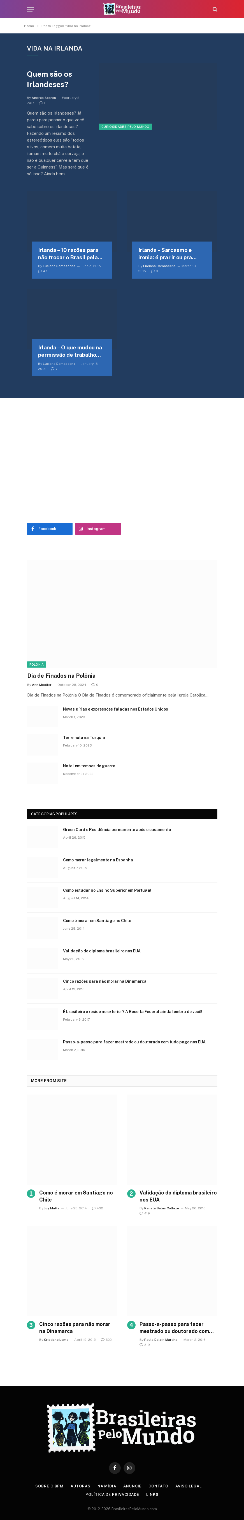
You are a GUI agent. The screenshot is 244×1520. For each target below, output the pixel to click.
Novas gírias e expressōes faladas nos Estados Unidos (115, 709)
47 (42, 271)
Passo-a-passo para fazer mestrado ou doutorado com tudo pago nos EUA (134, 1042)
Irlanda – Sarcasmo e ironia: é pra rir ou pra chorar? (165, 254)
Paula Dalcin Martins (161, 1340)
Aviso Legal (188, 1486)
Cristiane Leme (56, 1340)
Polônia (36, 664)
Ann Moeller (42, 685)
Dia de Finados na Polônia (61, 675)
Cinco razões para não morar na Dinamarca (105, 981)
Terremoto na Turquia (84, 737)
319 (145, 1345)
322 (106, 1340)
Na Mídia (106, 1486)
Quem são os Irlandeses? (49, 79)
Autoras (80, 1486)
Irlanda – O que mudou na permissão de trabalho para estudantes (70, 351)
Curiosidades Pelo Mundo (125, 126)
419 (145, 1213)
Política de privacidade (112, 1494)
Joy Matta (51, 1208)
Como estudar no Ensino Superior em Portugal (107, 890)
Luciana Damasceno (59, 266)
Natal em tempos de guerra (89, 766)
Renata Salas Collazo (161, 1208)
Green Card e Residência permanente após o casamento (117, 829)
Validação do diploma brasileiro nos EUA (102, 951)
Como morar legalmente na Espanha (98, 860)
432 (97, 1208)
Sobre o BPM (49, 1486)
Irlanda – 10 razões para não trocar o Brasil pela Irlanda (68, 254)
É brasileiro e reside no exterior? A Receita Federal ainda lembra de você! (132, 1011)
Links (152, 1494)
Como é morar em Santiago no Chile (97, 920)
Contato (158, 1486)
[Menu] (30, 9)
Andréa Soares (44, 98)
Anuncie (132, 1486)
